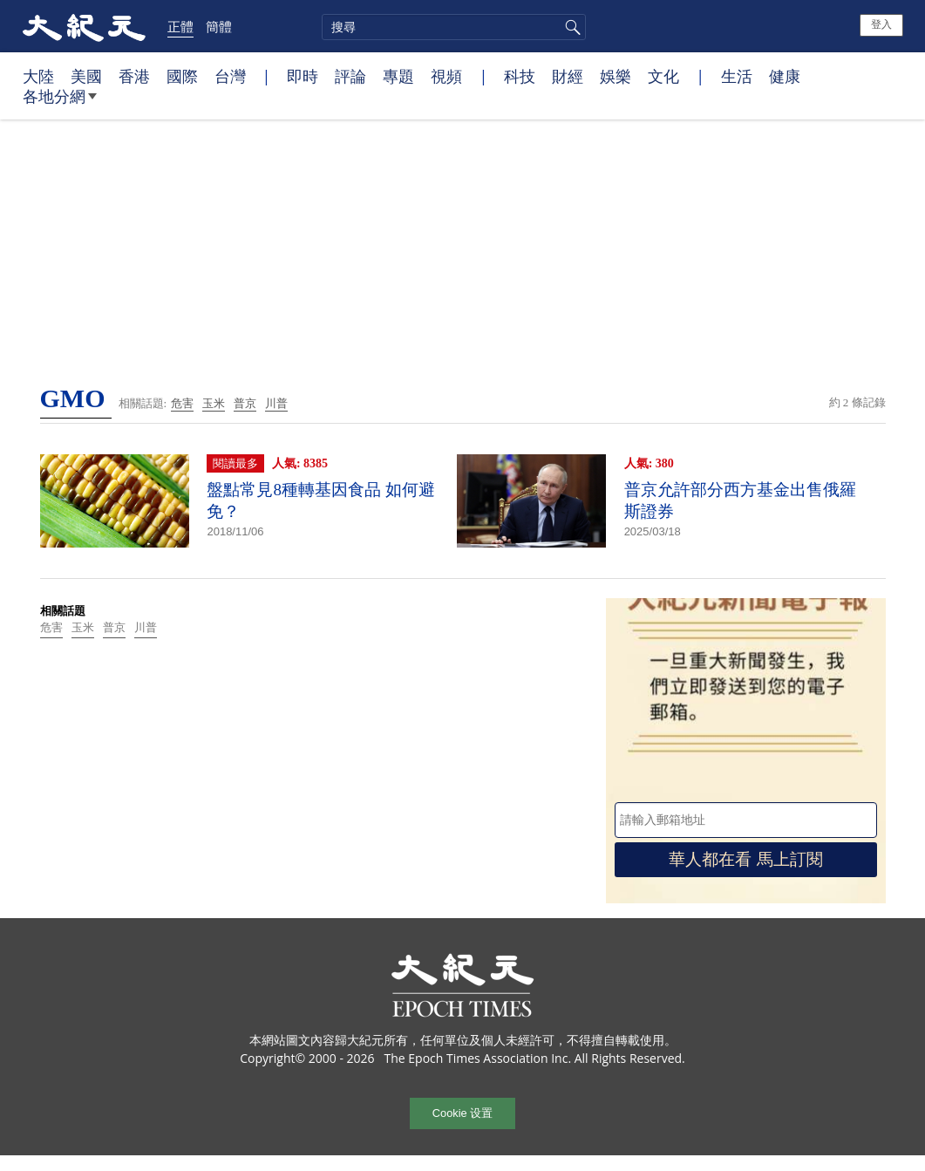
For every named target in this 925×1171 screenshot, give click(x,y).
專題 (398, 75)
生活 (736, 75)
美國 (86, 75)
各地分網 (60, 102)
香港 (134, 75)
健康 (784, 75)
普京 (245, 403)
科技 (519, 75)
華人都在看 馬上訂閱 (745, 859)
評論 (350, 75)
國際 (182, 75)
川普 (276, 403)
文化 (663, 75)
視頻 (446, 75)
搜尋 (570, 27)
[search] (454, 27)
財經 (567, 75)
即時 (302, 75)
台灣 (230, 75)
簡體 (219, 26)
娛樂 (615, 75)
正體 (180, 26)
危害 (182, 403)
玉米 (213, 403)
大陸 (38, 75)
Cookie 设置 (462, 1113)
